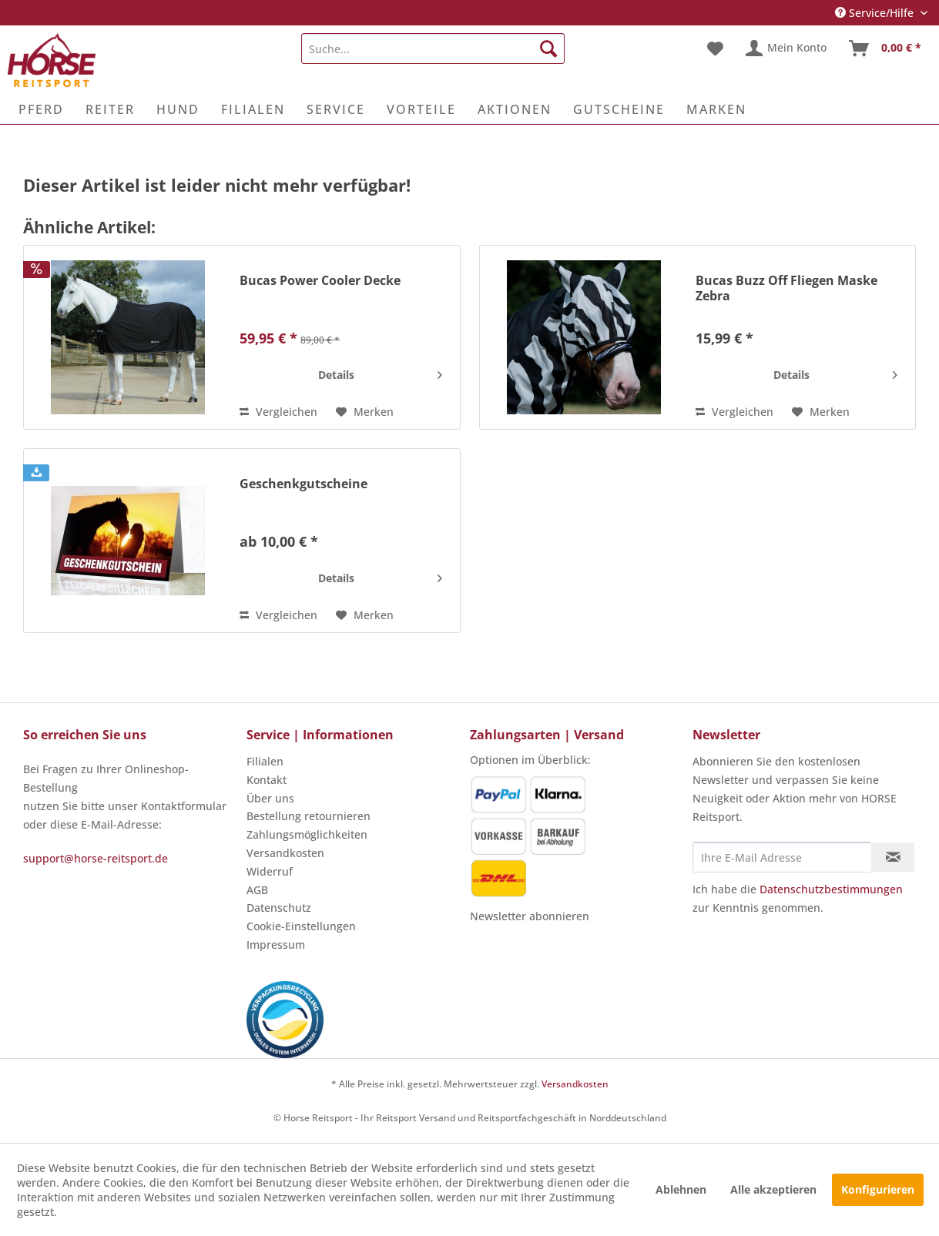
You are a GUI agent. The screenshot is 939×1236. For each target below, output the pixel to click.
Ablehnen (681, 1189)
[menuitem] (432, 48)
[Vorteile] (421, 109)
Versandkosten (285, 853)
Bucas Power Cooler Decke (320, 281)
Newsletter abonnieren (529, 916)
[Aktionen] (514, 109)
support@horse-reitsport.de (95, 858)
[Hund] (178, 109)
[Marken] (716, 109)
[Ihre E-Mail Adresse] (782, 857)
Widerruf (269, 871)
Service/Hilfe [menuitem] (876, 12)
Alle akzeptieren (773, 1189)
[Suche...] (432, 48)
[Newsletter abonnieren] (892, 857)
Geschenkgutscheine (303, 484)
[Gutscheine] (619, 109)
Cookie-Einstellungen (301, 926)
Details (380, 372)
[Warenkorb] (886, 48)
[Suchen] (548, 48)
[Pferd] (41, 109)
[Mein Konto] (787, 48)
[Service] (336, 109)
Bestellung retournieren (308, 816)
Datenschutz (278, 907)
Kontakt (266, 779)
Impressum (275, 944)
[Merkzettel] (715, 48)
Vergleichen (278, 411)
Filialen (264, 761)
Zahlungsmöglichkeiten (306, 834)
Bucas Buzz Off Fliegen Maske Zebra (786, 288)
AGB (257, 890)
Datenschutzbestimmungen (831, 889)
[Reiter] (110, 109)
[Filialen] (253, 109)
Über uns (270, 798)
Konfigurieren (877, 1189)
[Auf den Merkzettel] (365, 412)
